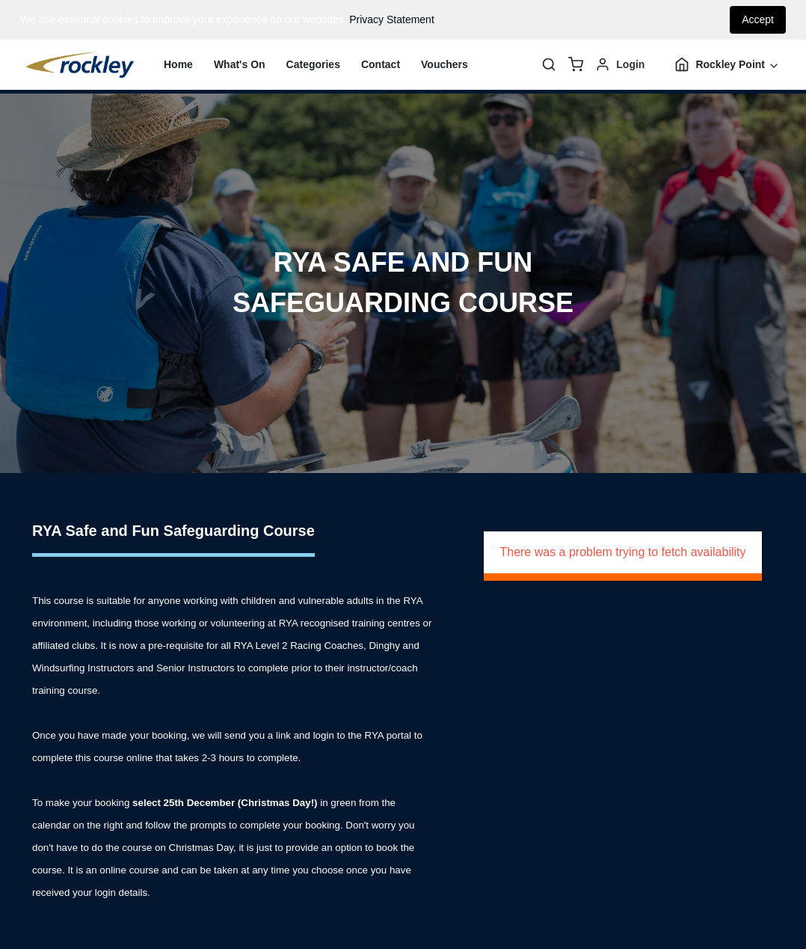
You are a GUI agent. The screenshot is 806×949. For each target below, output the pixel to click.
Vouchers (444, 64)
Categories (313, 64)
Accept (758, 19)
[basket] (575, 64)
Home (178, 64)
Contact (380, 64)
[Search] (548, 64)
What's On (239, 64)
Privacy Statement (391, 19)
